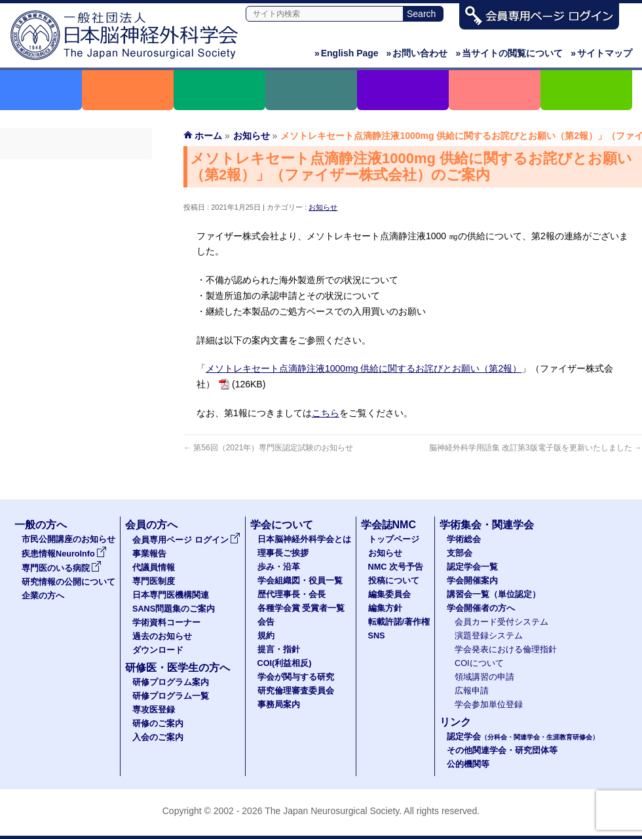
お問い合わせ (417, 53)
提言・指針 (278, 649)
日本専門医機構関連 (76, 265)
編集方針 (385, 608)
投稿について (393, 580)
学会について (281, 524)
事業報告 (76, 194)
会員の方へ (151, 524)
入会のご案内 (157, 737)
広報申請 (472, 690)
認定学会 (523, 736)
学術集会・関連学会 (487, 524)
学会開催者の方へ (481, 608)
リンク (455, 722)
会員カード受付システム (501, 622)
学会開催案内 (472, 580)
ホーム (208, 135)
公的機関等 (468, 764)
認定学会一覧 (472, 567)
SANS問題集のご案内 (76, 289)
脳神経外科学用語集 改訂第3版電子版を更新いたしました (535, 447)
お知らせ (323, 207)
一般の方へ (40, 524)
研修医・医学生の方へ (177, 667)
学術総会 (464, 539)
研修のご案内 (157, 723)
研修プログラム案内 (170, 682)
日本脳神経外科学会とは (304, 539)
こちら (325, 413)
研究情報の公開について (68, 582)
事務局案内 (278, 704)
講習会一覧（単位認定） (493, 594)
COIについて (479, 663)
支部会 (459, 553)
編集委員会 (389, 594)
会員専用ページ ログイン (76, 171)
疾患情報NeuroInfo (64, 553)
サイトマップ (601, 53)
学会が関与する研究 (295, 677)
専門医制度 (76, 242)
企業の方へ (43, 595)
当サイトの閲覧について (509, 53)
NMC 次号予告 (395, 567)
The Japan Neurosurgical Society (332, 811)
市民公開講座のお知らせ (68, 539)
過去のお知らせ (76, 336)
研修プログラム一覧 (170, 696)
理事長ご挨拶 (283, 553)
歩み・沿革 (278, 567)
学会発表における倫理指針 (506, 649)
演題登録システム (489, 635)
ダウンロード (76, 360)
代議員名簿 (76, 218)
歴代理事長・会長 (291, 594)
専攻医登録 (153, 709)
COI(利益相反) (284, 663)
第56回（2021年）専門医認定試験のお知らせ (268, 447)
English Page (346, 53)
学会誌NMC (388, 524)
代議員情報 (153, 567)
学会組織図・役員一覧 (300, 580)
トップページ (393, 539)
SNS (376, 635)
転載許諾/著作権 (399, 622)
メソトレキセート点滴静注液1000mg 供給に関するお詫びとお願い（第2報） (363, 368)
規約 (265, 635)
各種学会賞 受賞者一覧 (301, 608)
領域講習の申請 (484, 677)
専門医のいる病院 (62, 568)
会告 (265, 622)
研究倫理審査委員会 (295, 690)
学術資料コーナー (76, 312)
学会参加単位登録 (489, 704)
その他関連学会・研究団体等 (502, 750)
